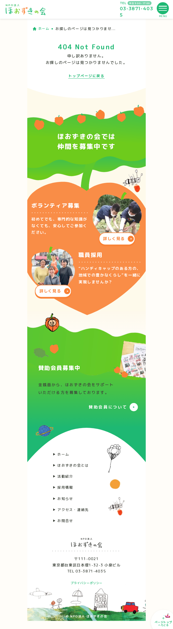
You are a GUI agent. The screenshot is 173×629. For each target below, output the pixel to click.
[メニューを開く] (162, 8)
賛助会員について (105, 407)
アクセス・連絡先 (75, 515)
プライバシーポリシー (86, 590)
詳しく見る (114, 237)
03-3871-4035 (136, 11)
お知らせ (66, 503)
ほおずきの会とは (75, 466)
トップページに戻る (86, 75)
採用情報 (66, 491)
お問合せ (66, 528)
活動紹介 (66, 479)
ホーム (44, 28)
